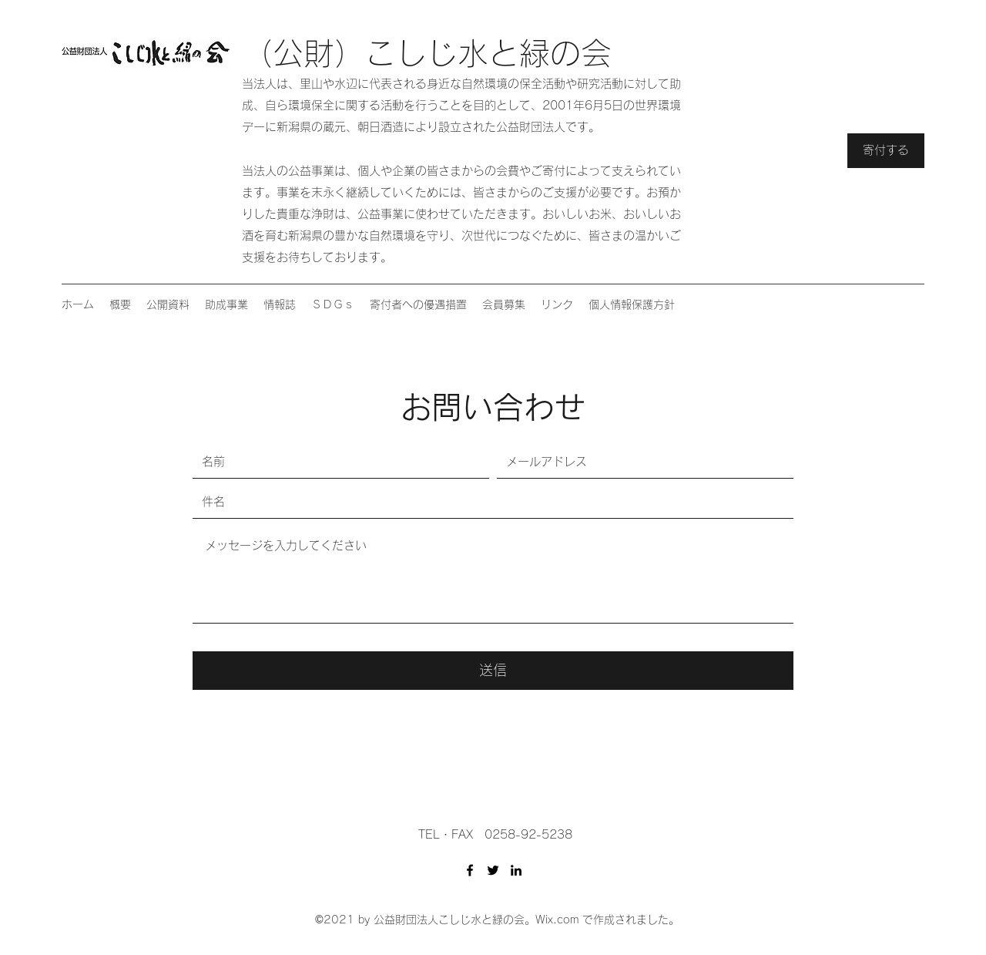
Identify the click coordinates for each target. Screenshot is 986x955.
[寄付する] (885, 150)
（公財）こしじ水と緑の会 (427, 53)
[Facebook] (470, 870)
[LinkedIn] (516, 870)
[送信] (493, 670)
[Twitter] (493, 870)
